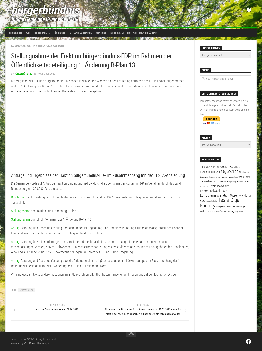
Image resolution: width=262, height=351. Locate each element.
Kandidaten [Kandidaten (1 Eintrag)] (204, 186)
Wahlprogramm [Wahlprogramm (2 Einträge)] (208, 211)
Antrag (15, 228)
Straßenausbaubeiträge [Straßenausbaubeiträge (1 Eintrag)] (208, 201)
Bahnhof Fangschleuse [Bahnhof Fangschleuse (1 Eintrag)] (231, 167)
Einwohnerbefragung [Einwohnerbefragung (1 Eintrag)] (212, 177)
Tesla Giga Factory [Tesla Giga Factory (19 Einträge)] (219, 203)
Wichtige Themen (36, 33)
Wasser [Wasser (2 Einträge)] (224, 211)
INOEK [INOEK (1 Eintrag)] (246, 182)
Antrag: (15, 242)
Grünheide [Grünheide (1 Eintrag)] (222, 182)
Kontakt (101, 33)
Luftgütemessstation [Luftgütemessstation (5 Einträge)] (214, 195)
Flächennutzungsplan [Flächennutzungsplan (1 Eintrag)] (229, 177)
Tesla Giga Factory (51, 45)
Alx (49, 343)
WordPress (29, 343)
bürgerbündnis (23, 73)
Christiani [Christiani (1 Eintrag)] (242, 172)
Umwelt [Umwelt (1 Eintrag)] (228, 207)
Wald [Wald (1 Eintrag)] (218, 211)
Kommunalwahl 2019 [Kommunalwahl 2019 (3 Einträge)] (221, 186)
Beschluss (17, 197)
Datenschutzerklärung (142, 33)
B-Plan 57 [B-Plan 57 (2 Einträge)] (205, 167)
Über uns (60, 33)
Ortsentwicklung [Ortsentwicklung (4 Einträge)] (240, 195)
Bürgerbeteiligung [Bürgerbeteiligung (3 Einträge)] (210, 172)
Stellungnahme (20, 211)
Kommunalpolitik (23, 45)
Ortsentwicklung (26, 290)
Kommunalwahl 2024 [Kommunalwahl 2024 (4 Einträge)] (213, 191)
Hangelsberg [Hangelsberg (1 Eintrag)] (231, 182)
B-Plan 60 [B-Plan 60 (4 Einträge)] (216, 167)
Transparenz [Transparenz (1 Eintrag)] (220, 207)
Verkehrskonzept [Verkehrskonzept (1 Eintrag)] (238, 207)
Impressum (117, 33)
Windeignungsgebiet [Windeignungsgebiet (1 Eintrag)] (235, 211)
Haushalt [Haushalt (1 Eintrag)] (240, 182)
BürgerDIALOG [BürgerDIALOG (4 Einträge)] (230, 172)
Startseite (16, 33)
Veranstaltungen (81, 33)
